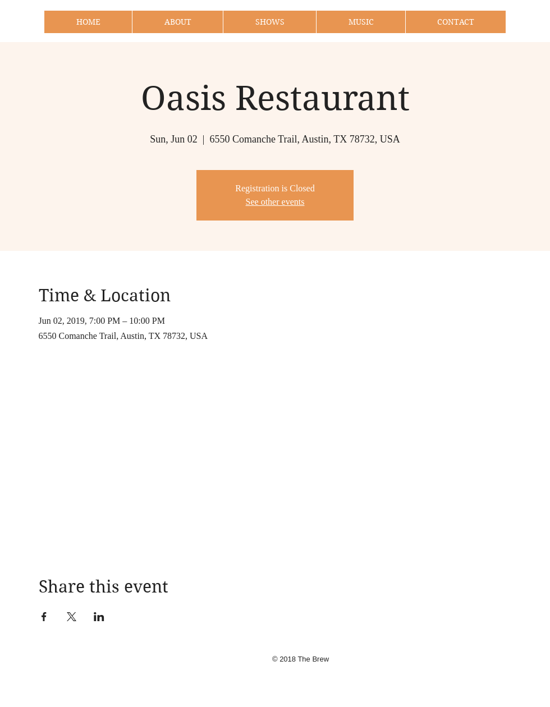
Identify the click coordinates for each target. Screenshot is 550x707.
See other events (275, 201)
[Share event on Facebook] (44, 616)
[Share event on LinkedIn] (99, 616)
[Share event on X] (71, 616)
